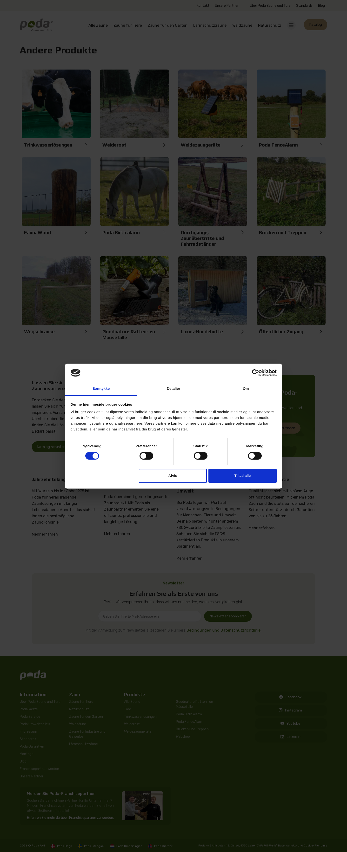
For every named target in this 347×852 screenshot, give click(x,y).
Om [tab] (246, 389)
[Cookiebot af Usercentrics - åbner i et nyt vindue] (255, 372)
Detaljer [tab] (173, 389)
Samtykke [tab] (101, 389)
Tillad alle (242, 476)
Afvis (172, 476)
